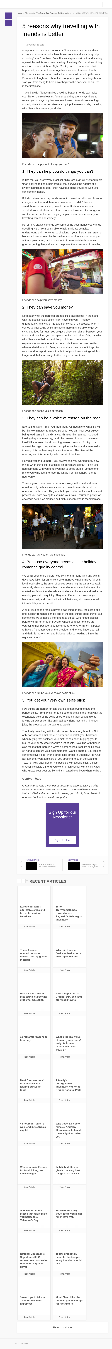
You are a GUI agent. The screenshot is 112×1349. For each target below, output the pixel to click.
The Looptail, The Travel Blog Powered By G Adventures (48, 13)
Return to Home (62, 1327)
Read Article (29, 927)
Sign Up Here (62, 840)
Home (8, 15)
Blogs (8, 23)
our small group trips (55, 797)
